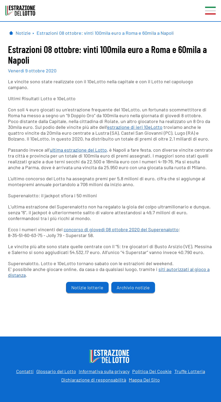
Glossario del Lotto (56, 371)
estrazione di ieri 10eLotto (134, 127)
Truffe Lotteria (189, 371)
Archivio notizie (133, 287)
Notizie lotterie (87, 287)
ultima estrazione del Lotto (78, 150)
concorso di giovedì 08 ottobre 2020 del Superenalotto (121, 229)
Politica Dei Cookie (152, 371)
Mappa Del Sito (144, 380)
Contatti (25, 371)
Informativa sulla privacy (104, 371)
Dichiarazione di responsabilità (93, 380)
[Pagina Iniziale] (11, 33)
